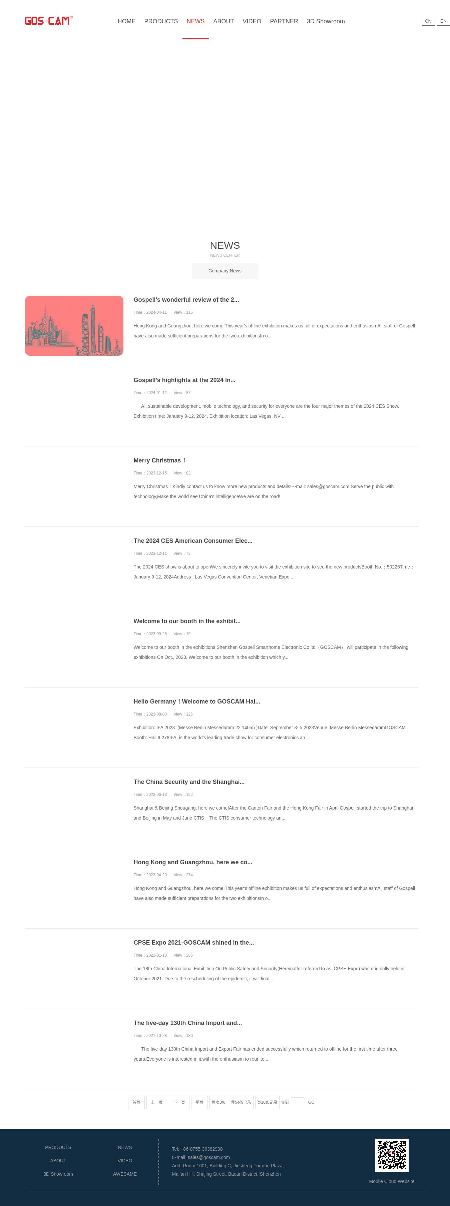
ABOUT (223, 21)
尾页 (199, 1102)
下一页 (179, 1102)
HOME (127, 21)
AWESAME (125, 1174)
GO (311, 1102)
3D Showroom (326, 21)
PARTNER (284, 21)
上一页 (157, 1102)
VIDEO (252, 21)
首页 (136, 1102)
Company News (225, 270)
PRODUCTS (161, 21)
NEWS (196, 21)
